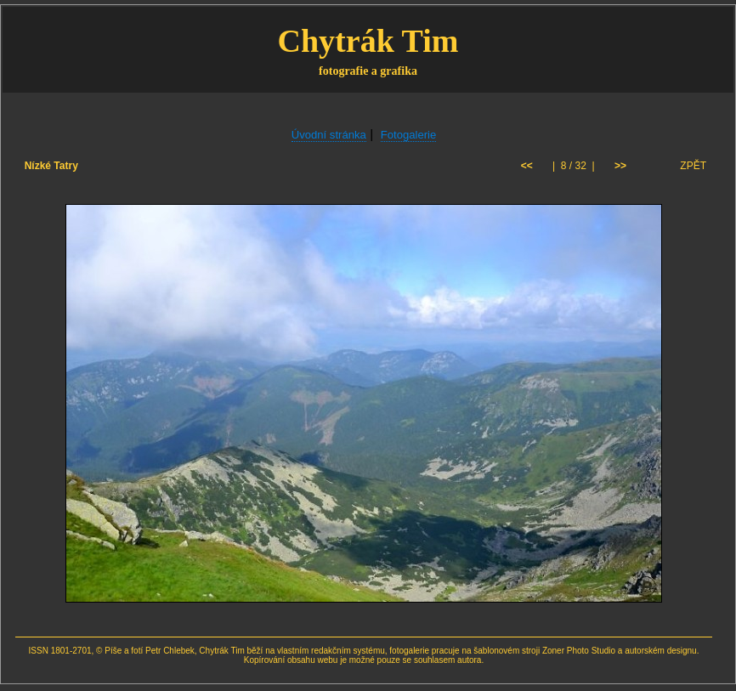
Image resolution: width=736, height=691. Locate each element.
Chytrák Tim (368, 41)
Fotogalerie (409, 134)
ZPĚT (693, 166)
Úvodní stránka (329, 134)
